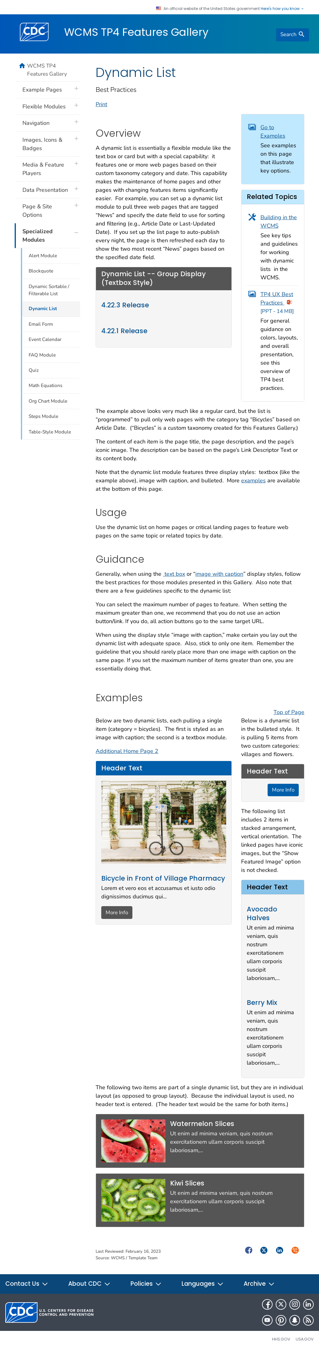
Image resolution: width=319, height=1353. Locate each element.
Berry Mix (262, 1002)
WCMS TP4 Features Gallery (136, 32)
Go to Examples (272, 132)
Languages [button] (203, 1284)
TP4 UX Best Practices (277, 303)
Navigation (36, 123)
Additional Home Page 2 (127, 751)
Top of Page (289, 712)
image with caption (219, 574)
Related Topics (272, 196)
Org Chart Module (48, 401)
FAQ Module (42, 355)
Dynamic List (43, 308)
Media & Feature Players (43, 169)
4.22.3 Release (125, 305)
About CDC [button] (89, 1284)
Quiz (34, 370)
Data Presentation (45, 190)
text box (174, 574)
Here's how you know (282, 9)
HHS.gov (281, 1339)
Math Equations (45, 385)
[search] (292, 34)
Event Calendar (45, 339)
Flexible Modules (44, 106)
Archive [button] (259, 1284)
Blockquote (41, 271)
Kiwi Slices (187, 1183)
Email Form (41, 324)
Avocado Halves (262, 913)
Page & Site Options (37, 211)
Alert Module (43, 256)
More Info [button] (283, 789)
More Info (117, 912)
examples (253, 480)
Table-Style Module (50, 432)
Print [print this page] (101, 104)
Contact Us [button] (26, 1284)
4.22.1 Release (124, 330)
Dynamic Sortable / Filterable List (49, 290)
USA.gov (305, 1339)
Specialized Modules (37, 236)
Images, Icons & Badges (42, 144)
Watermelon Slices (202, 1123)
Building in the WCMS (278, 221)
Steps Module (43, 416)
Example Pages (42, 89)
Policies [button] (146, 1284)
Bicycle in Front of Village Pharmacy (163, 878)
